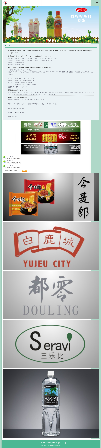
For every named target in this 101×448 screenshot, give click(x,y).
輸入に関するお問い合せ (13, 167)
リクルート (62, 443)
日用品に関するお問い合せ (14, 163)
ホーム (38, 443)
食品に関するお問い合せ (13, 158)
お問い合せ (55, 443)
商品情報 (48, 443)
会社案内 (43, 443)
